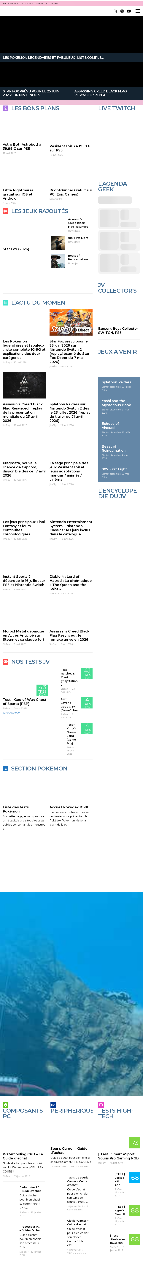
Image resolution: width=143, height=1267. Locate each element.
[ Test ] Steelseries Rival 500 (117, 1239)
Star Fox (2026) (16, 249)
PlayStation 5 (10, 3)
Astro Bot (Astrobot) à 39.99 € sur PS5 (22, 146)
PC (47, 3)
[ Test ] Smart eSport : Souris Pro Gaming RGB (118, 1156)
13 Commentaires (76, 1253)
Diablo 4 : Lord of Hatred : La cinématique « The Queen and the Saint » (71, 583)
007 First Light (78, 238)
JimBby (6, 362)
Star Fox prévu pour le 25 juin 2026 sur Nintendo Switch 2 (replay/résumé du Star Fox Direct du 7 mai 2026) (69, 351)
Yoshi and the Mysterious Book (116, 403)
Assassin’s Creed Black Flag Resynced (78, 223)
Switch (39, 3)
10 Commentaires (79, 1166)
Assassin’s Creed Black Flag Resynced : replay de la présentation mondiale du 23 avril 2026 (23, 412)
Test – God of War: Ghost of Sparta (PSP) (24, 702)
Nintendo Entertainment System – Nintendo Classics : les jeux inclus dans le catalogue (71, 528)
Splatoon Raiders (116, 382)
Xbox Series (26, 3)
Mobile (54, 3)
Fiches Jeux (74, 230)
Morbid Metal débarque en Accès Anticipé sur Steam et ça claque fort (23, 635)
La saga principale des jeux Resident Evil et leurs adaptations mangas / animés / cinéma (69, 471)
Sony (5, 712)
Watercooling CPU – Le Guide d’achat (23, 1156)
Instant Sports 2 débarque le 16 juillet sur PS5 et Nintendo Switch (24, 581)
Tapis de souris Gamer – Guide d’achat (77, 1181)
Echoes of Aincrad (110, 426)
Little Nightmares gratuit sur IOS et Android (18, 194)
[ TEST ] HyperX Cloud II (120, 1210)
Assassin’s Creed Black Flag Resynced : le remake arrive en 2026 (69, 635)
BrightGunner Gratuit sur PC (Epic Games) (71, 192)
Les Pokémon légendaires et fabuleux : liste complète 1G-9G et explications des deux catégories (24, 349)
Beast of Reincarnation (114, 448)
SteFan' (6, 589)
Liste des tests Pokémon (16, 809)
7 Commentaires (77, 1208)
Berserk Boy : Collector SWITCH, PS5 (118, 331)
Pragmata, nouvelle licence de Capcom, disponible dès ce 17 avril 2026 (24, 469)
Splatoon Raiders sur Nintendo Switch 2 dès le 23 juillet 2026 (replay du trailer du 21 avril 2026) (70, 412)
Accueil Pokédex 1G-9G (70, 807)
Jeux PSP (14, 712)
